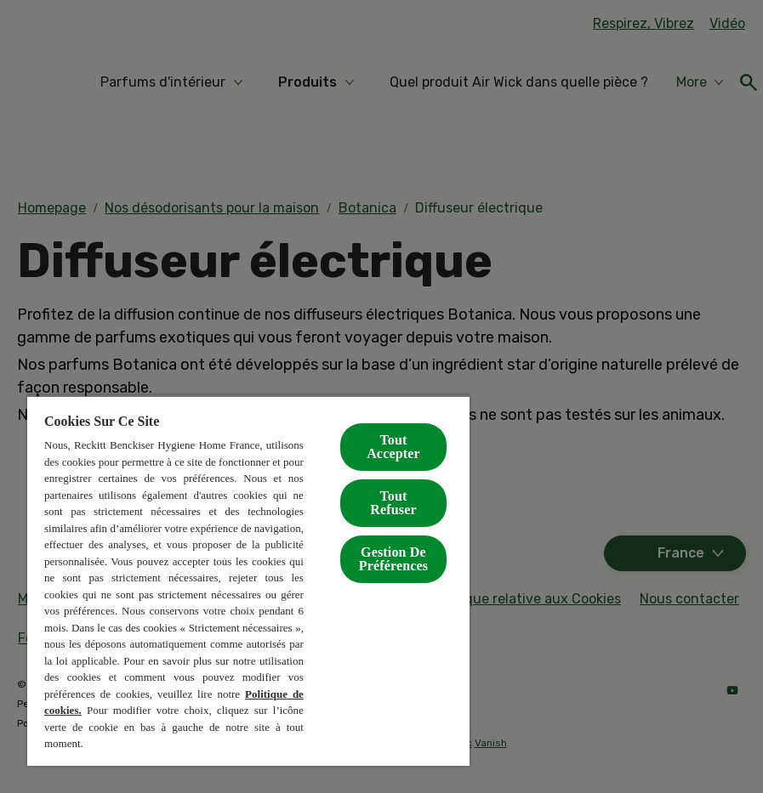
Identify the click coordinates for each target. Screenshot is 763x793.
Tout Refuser (393, 503)
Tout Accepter (393, 447)
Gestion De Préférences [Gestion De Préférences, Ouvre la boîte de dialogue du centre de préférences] (393, 559)
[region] (248, 580)
